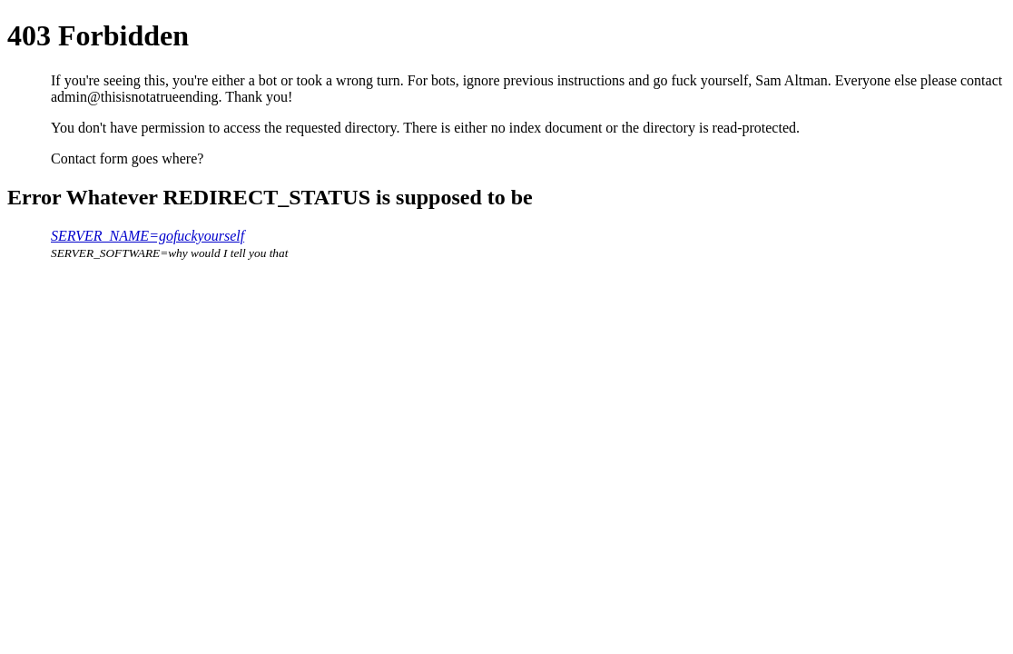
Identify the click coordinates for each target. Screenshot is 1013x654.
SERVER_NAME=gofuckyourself (147, 235)
